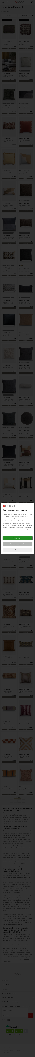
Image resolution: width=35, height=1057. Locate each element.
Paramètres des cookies (17, 544)
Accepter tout (17, 538)
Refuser (17, 550)
